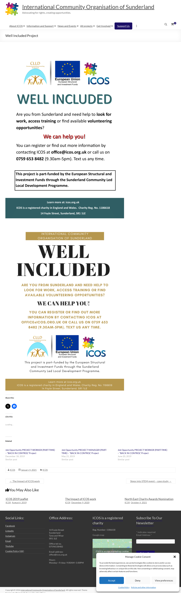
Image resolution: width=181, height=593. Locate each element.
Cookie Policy (123, 587)
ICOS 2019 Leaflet (17, 499)
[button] (174, 556)
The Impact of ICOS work (24, 481)
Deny (137, 580)
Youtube (9, 546)
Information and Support (40, 25)
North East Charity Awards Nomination (149, 499)
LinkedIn (9, 530)
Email (8, 541)
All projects (86, 25)
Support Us (123, 25)
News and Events (67, 25)
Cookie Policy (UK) (14, 551)
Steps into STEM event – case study (151, 481)
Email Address (144, 535)
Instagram (10, 536)
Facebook (10, 525)
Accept (111, 580)
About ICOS (16, 25)
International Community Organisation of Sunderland (88, 6)
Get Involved (104, 25)
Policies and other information (143, 587)
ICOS (12, 470)
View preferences (164, 580)
